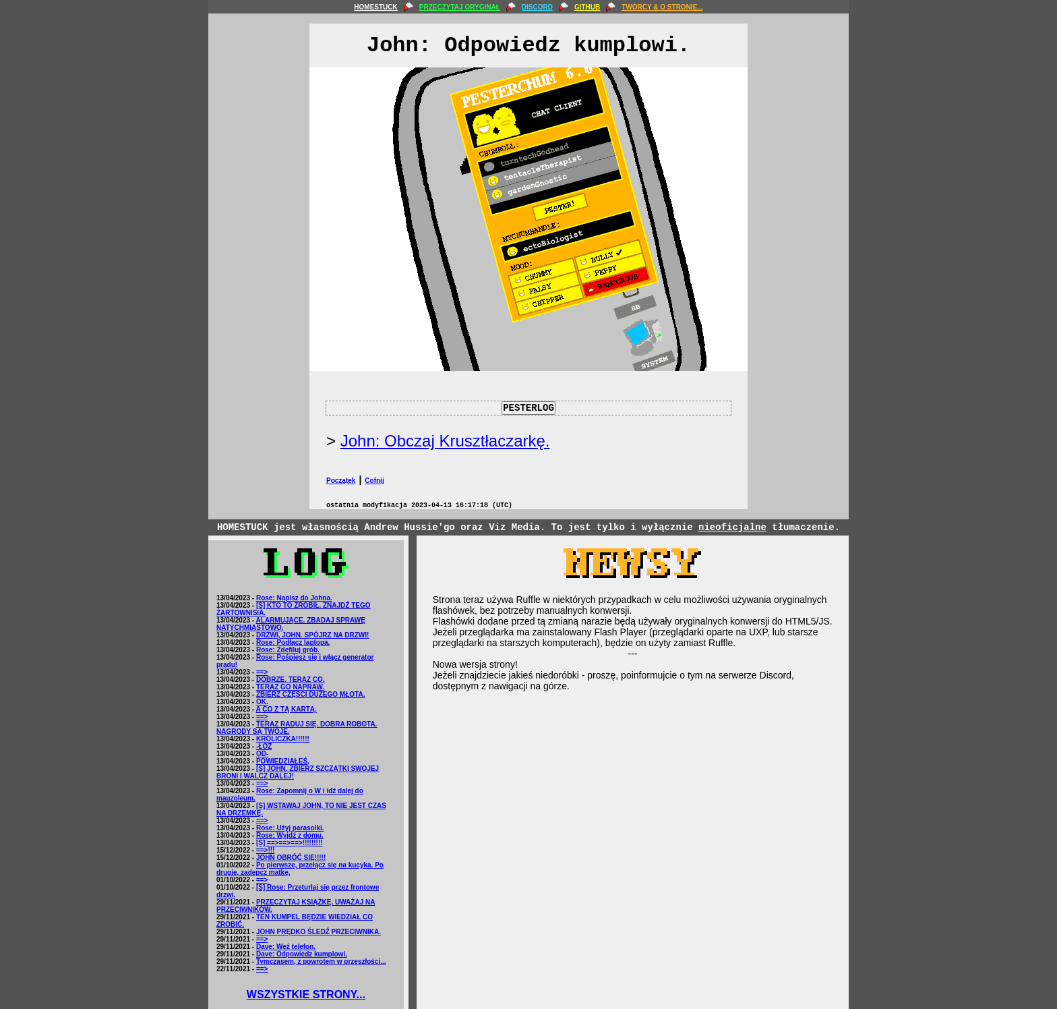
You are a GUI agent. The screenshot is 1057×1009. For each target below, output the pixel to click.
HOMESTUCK (375, 7)
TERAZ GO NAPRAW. (290, 687)
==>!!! (265, 850)
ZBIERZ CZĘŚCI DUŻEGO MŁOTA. (310, 694)
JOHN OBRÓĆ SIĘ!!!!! (291, 857)
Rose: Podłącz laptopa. (293, 642)
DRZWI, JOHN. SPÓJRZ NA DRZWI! (312, 635)
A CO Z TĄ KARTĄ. (286, 709)
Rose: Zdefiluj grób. (288, 650)
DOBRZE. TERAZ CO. (290, 679)
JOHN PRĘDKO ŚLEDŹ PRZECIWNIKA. (318, 931)
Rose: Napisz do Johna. (294, 598)
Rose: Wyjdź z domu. (290, 835)
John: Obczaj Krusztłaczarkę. (445, 441)
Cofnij (374, 480)
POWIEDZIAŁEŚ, (282, 761)
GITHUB (587, 7)
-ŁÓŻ (264, 746)
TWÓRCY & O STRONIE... (662, 7)
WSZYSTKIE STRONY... (306, 994)
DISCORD (537, 7)
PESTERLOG (528, 408)
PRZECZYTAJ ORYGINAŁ (459, 7)
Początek (340, 480)
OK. (262, 701)
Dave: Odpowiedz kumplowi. (301, 954)
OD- (262, 753)
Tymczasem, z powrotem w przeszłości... (321, 961)
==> (262, 672)
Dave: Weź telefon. (285, 946)
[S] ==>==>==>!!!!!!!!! (289, 842)
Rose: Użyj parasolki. (290, 828)
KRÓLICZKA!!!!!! (282, 739)
